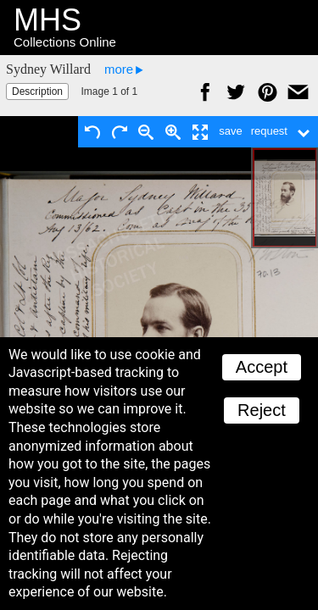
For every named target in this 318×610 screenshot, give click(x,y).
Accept (261, 367)
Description (37, 91)
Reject (261, 410)
